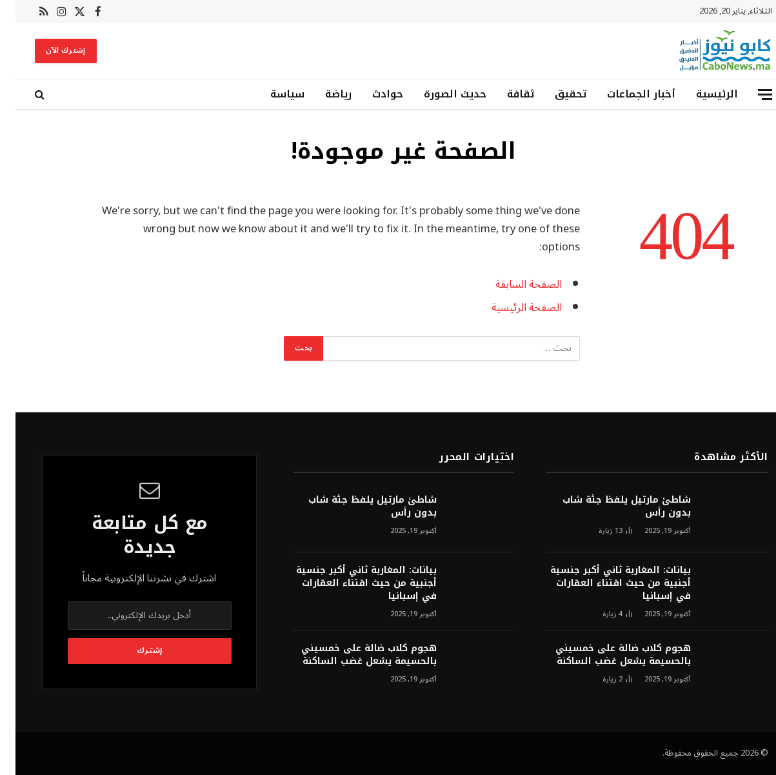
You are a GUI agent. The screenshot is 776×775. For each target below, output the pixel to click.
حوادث (372, 94)
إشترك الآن (50, 51)
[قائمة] (749, 94)
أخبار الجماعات (626, 94)
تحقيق (555, 94)
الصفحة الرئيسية (511, 307)
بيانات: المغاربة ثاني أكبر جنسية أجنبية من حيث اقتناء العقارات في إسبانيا (605, 583)
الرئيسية (701, 94)
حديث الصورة (439, 94)
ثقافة (505, 94)
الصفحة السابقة (513, 284)
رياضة (323, 94)
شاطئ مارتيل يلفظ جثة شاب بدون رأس (611, 506)
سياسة (272, 94)
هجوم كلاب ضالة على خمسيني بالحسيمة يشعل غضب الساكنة (607, 655)
